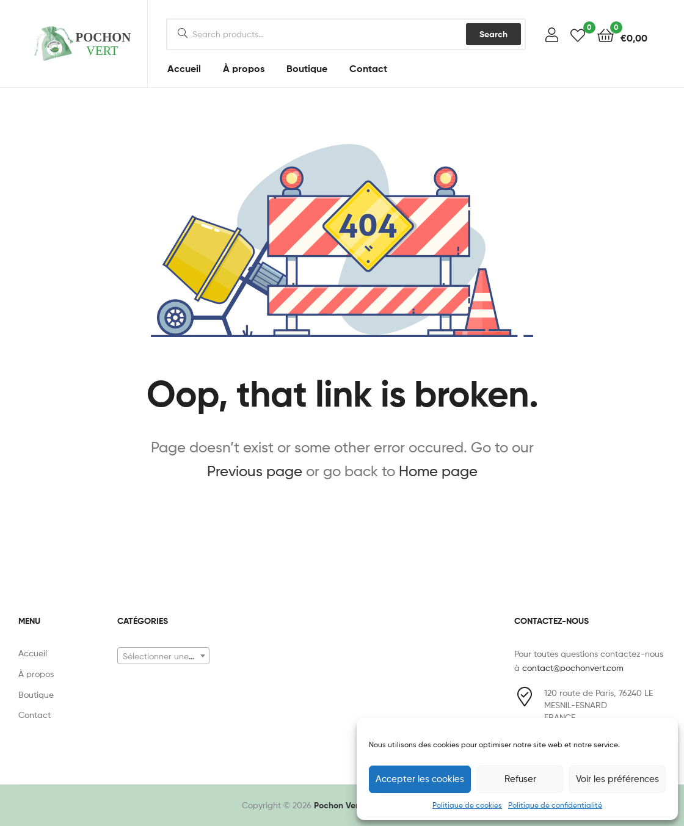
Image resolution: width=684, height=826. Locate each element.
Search (493, 34)
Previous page (254, 471)
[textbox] (163, 656)
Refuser (520, 778)
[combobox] (163, 655)
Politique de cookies (467, 805)
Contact (368, 68)
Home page (438, 471)
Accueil (184, 68)
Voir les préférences (617, 778)
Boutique (306, 68)
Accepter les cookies (420, 778)
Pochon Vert (338, 805)
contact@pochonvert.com (573, 667)
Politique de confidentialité (555, 805)
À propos (243, 68)
